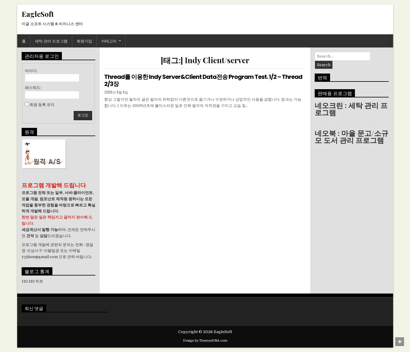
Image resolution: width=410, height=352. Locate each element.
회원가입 (84, 41)
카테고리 (109, 41)
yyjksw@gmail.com (40, 257)
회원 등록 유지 (42, 104)
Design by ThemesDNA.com (205, 341)
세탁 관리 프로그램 (51, 41)
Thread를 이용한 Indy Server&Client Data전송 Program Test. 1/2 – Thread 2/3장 (203, 80)
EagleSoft (38, 14)
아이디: (31, 71)
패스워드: (33, 87)
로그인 (83, 115)
